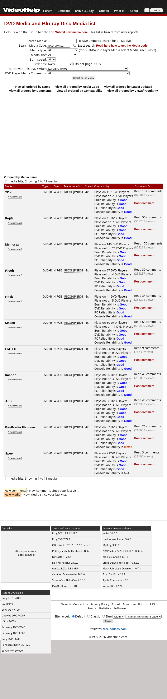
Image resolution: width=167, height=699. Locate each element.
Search (66, 604)
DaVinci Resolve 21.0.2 (65, 562)
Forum (47, 11)
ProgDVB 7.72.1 (61, 539)
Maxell (10, 323)
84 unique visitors (25, 551)
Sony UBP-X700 (11, 609)
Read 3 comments (146, 452)
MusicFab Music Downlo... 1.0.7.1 (122, 568)
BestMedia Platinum (20, 427)
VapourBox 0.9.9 (112, 586)
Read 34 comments (147, 296)
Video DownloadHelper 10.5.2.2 (121, 562)
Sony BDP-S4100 (11, 598)
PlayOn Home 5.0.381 (64, 586)
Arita (8, 401)
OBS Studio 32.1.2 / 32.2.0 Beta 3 (71, 545)
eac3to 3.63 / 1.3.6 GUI (65, 568)
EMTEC (10, 349)
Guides (104, 11)
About (134, 11)
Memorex (12, 244)
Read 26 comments (147, 426)
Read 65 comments (147, 322)
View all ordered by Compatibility (79, 91)
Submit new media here (71, 32)
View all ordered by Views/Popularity (132, 91)
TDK (8, 192)
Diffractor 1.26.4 (61, 557)
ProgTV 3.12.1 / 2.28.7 (64, 533)
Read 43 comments (147, 374)
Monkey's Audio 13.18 (115, 557)
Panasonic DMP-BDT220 (16, 645)
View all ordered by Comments (30, 91)
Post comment (144, 203)
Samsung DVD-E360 (13, 633)
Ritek (9, 296)
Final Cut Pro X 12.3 (114, 574)
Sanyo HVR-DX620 (12, 650)
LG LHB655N (9, 621)
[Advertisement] (83, 141)
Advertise (129, 604)
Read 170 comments (148, 243)
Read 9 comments (146, 348)
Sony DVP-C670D (12, 639)
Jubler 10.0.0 (110, 533)
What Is (119, 11)
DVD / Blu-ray (84, 11)
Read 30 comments (147, 269)
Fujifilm (10, 218)
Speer (9, 453)
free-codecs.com (115, 629)
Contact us (80, 604)
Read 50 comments (147, 217)
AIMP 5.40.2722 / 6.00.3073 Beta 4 (123, 551)
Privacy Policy (100, 604)
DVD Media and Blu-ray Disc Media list (49, 23)
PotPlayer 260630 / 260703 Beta (71, 551)
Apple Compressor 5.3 (116, 580)
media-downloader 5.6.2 (117, 539)
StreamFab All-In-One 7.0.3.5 (68, 580)
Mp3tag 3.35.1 (111, 545)
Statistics (105, 608)
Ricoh (9, 270)
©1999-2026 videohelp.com (108, 637)
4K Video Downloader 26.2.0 (68, 574)
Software (63, 11)
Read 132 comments (148, 191)
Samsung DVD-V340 (13, 627)
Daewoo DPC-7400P (13, 615)
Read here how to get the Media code (122, 45)
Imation (10, 375)
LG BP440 (7, 604)
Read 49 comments (147, 400)
